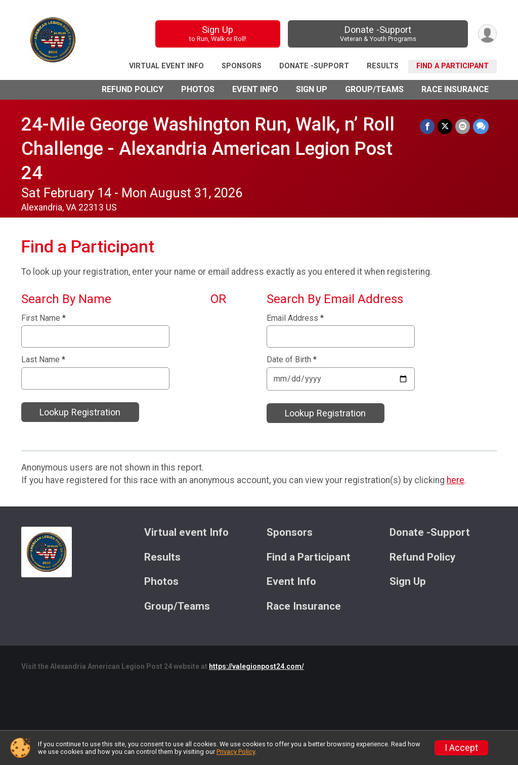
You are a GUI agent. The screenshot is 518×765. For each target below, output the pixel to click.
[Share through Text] (481, 126)
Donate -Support (378, 33)
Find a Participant (452, 66)
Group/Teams (374, 89)
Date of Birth (292, 359)
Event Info (255, 89)
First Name (43, 318)
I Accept (461, 748)
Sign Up (218, 33)
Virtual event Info (166, 66)
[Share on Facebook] (427, 126)
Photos (197, 89)
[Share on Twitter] (445, 126)
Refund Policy (132, 89)
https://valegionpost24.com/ (256, 666)
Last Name (43, 359)
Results (383, 66)
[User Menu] (487, 33)
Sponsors (242, 66)
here (455, 480)
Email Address (295, 318)
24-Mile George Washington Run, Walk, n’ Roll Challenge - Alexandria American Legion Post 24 (208, 148)
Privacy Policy (236, 751)
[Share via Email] (462, 126)
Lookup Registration (79, 412)
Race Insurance (455, 89)
